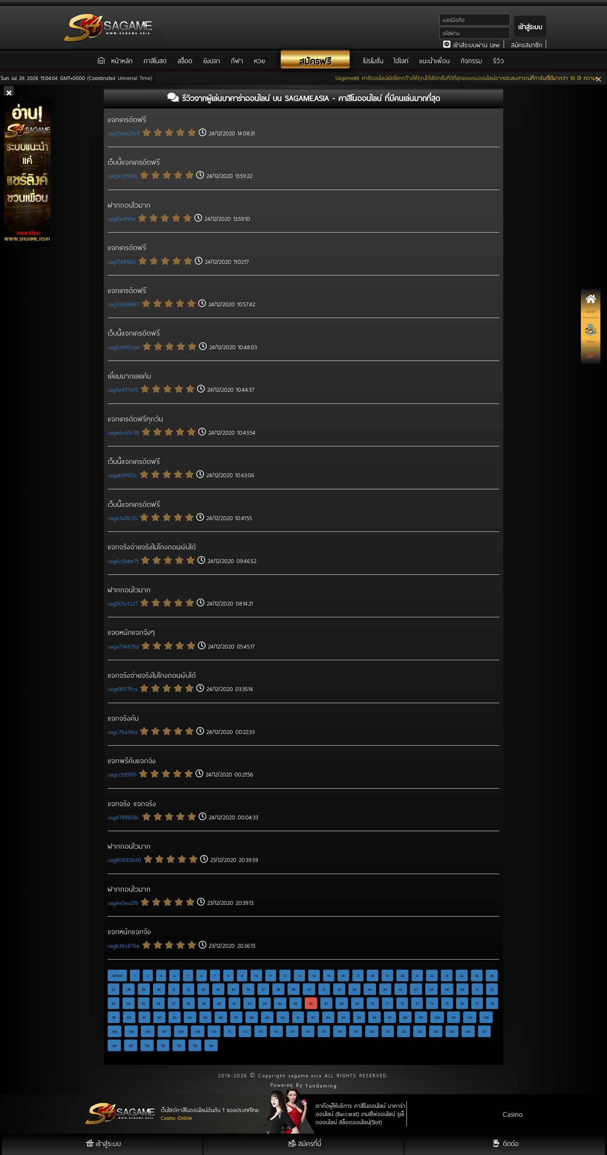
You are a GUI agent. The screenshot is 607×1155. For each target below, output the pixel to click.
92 (313, 1017)
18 (372, 975)
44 (370, 989)
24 (461, 975)
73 (417, 1003)
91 (298, 1017)
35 (233, 989)
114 (276, 1031)
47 (416, 989)
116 (308, 1031)
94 (344, 1017)
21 (417, 975)
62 (249, 1003)
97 (390, 1017)
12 (285, 975)
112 (245, 1031)
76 (462, 1003)
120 (371, 1031)
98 (405, 1017)
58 (188, 1003)
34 (218, 989)
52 (491, 989)
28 (128, 989)
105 (131, 1031)
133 (195, 1045)
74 (432, 1003)
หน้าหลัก (122, 60)
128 (114, 1045)
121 (388, 1031)
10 (256, 975)
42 (339, 989)
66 (311, 1003)
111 (229, 1031)
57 (173, 1003)
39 (293, 989)
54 (128, 1003)
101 (453, 1017)
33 (203, 989)
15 (328, 975)
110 (214, 1031)
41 (324, 989)
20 (402, 975)
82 (159, 1017)
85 (205, 1017)
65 (295, 1003)
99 (421, 1017)
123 (419, 1031)
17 (358, 975)
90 (283, 1017)
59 (204, 1003)
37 (263, 989)
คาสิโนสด (155, 60)
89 (267, 1017)
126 (468, 1031)
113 (261, 1031)
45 (385, 989)
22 (431, 975)
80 (129, 1017)
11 (271, 975)
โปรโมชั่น (374, 60)
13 (299, 975)
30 (159, 989)
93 (328, 1017)
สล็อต (184, 60)
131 (163, 1045)
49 (447, 989)
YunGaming (321, 1085)
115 (292, 1031)
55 (143, 1003)
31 (173, 989)
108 (180, 1031)
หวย (259, 60)
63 (264, 1003)
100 (437, 1017)
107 (164, 1031)
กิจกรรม (471, 60)
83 (174, 1017)
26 (491, 975)
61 (234, 1003)
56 (158, 1003)
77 (477, 1003)
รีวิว (498, 60)
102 (469, 1017)
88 (252, 1017)
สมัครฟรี (315, 61)
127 (484, 1031)
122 (403, 1031)
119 (355, 1031)
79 (113, 1017)
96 (374, 1017)
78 (492, 1003)
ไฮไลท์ (401, 60)
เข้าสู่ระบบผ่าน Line (471, 44)
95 (359, 1017)
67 (326, 1003)
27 (113, 989)
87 (236, 1017)
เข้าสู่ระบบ (530, 26)
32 (188, 989)
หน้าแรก (117, 975)
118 (339, 1031)
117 (324, 1031)
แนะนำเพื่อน (434, 60)
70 (372, 1003)
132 (179, 1045)
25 (476, 975)
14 (314, 975)
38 (278, 989)
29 (144, 989)
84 (190, 1017)
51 (477, 989)
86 (221, 1017)
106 (147, 1031)
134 (211, 1045)
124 (435, 1031)
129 (130, 1045)
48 (431, 989)
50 (462, 989)
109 (197, 1031)
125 (452, 1031)
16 (343, 975)
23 (446, 975)
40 (309, 989)
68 (342, 1003)
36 (248, 989)
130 (147, 1045)
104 (114, 1031)
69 (357, 1003)
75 (447, 1003)
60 (219, 1003)
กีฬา (237, 60)
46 (401, 989)
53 (113, 1003)
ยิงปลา (211, 60)
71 (387, 1003)
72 (402, 1003)
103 (486, 1017)
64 (280, 1003)
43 (354, 989)
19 (387, 975)
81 (144, 1017)
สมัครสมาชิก (526, 44)
